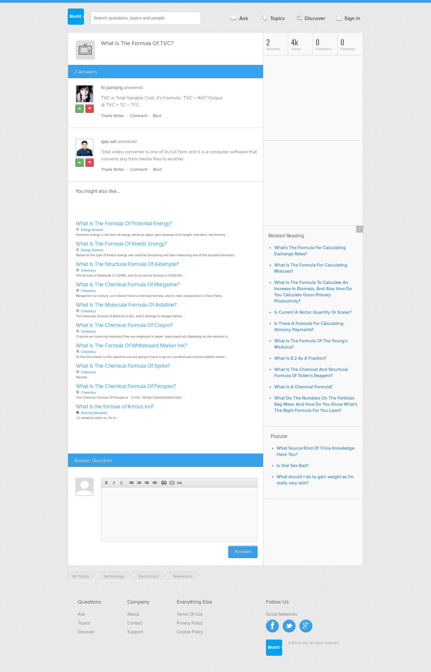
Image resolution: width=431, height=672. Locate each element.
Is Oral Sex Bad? (293, 466)
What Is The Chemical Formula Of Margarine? (127, 284)
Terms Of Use (190, 614)
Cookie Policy (190, 632)
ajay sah (109, 141)
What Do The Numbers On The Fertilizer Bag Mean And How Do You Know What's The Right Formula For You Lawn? (315, 404)
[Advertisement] (142, 209)
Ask (238, 18)
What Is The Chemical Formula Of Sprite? (123, 366)
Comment (138, 115)
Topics (272, 18)
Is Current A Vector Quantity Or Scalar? (312, 312)
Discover (310, 18)
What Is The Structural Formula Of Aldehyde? (127, 264)
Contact (134, 623)
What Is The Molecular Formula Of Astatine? (126, 305)
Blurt (157, 115)
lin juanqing (112, 87)
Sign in (347, 18)
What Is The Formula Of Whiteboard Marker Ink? (131, 345)
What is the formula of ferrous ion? (115, 406)
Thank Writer (112, 115)
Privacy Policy (190, 623)
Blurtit (76, 17)
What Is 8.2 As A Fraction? (300, 358)
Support (135, 632)
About (133, 614)
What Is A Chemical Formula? (303, 387)
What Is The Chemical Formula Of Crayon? (124, 325)
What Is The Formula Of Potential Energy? (124, 223)
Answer (243, 552)
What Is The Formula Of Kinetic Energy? (121, 244)
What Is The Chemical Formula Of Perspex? (126, 386)
